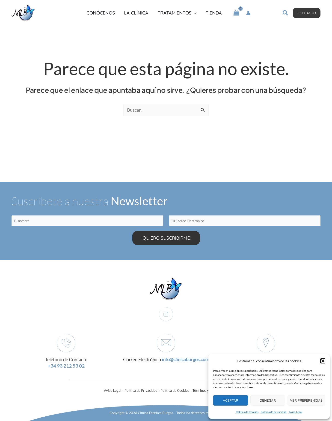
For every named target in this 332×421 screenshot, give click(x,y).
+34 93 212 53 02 (66, 366)
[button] (322, 361)
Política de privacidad (274, 412)
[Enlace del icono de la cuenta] (248, 13)
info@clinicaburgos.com (185, 359)
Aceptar (230, 400)
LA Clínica (136, 13)
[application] (193, 13)
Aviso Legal (295, 412)
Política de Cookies (247, 412)
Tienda (214, 13)
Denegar (268, 400)
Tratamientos (176, 13)
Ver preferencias (306, 400)
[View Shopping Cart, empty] (236, 13)
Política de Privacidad (141, 390)
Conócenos (100, 13)
